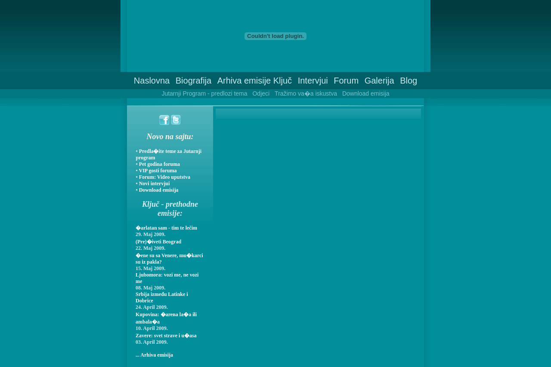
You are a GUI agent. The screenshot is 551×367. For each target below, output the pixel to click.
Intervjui (313, 80)
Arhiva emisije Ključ (254, 80)
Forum (346, 80)
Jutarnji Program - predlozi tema (204, 93)
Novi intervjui (154, 183)
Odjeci (260, 93)
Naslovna (152, 80)
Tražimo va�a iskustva (306, 93)
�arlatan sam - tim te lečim (166, 228)
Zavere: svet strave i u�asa (166, 336)
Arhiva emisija (156, 355)
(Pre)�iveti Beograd (158, 242)
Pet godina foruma (159, 164)
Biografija (193, 80)
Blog (408, 80)
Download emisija (366, 93)
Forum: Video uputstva (164, 177)
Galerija (379, 80)
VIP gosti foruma (157, 171)
